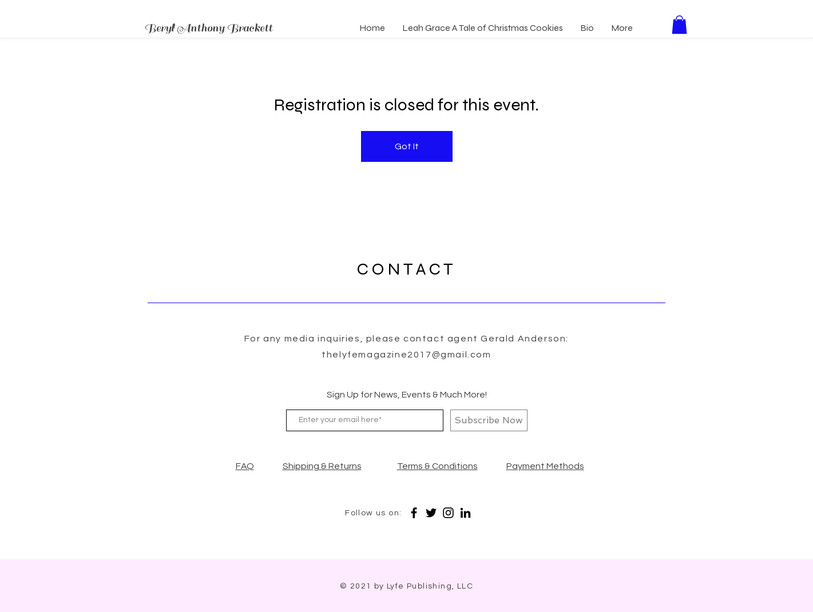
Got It (407, 146)
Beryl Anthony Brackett (208, 28)
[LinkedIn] (465, 513)
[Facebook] (414, 513)
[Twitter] (431, 513)
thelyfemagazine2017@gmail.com (406, 354)
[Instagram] (448, 513)
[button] (679, 24)
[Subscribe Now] (489, 420)
